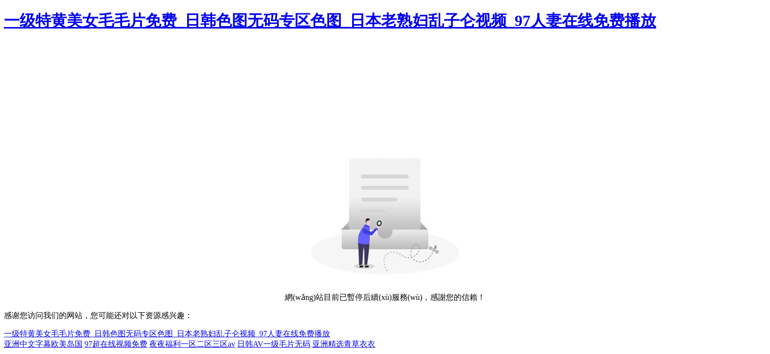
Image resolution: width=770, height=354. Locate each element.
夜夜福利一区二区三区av (192, 344)
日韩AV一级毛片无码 (273, 344)
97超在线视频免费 (115, 344)
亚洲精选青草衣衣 (343, 344)
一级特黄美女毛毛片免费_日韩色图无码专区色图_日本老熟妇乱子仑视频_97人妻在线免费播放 (330, 21)
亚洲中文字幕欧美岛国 (43, 344)
